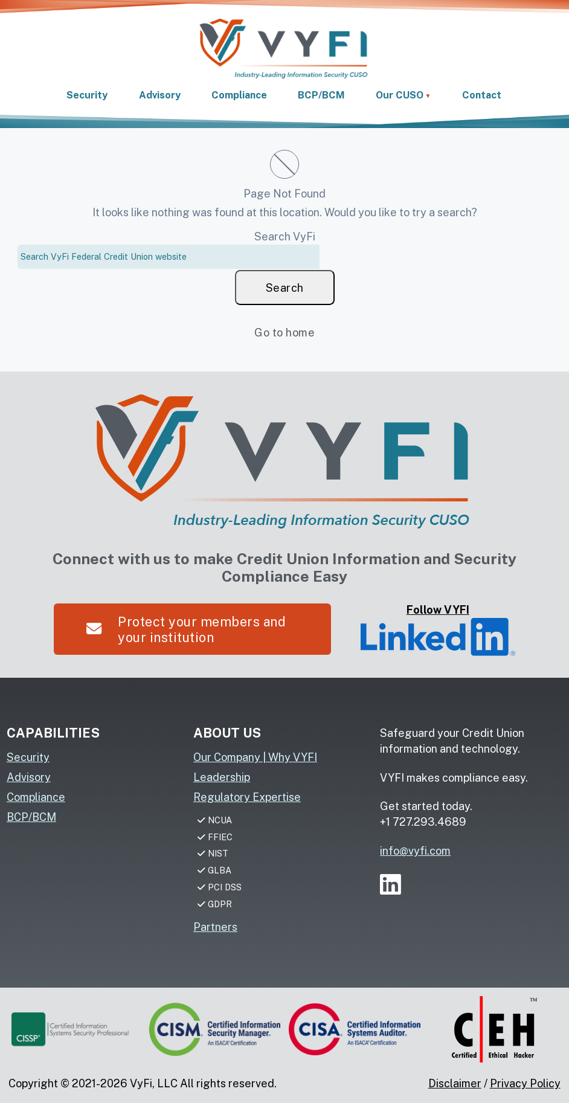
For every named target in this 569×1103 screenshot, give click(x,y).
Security (28, 757)
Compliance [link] (239, 95)
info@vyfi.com (415, 850)
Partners (215, 927)
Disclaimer (454, 1083)
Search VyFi (284, 236)
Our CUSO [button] (399, 95)
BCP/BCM (31, 817)
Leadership (221, 777)
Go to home (284, 332)
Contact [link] (481, 95)
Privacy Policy (525, 1083)
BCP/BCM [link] (321, 95)
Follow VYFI (437, 629)
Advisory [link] (160, 95)
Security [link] (87, 95)
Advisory (29, 777)
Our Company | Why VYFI (255, 757)
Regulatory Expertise (247, 797)
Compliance (36, 797)
